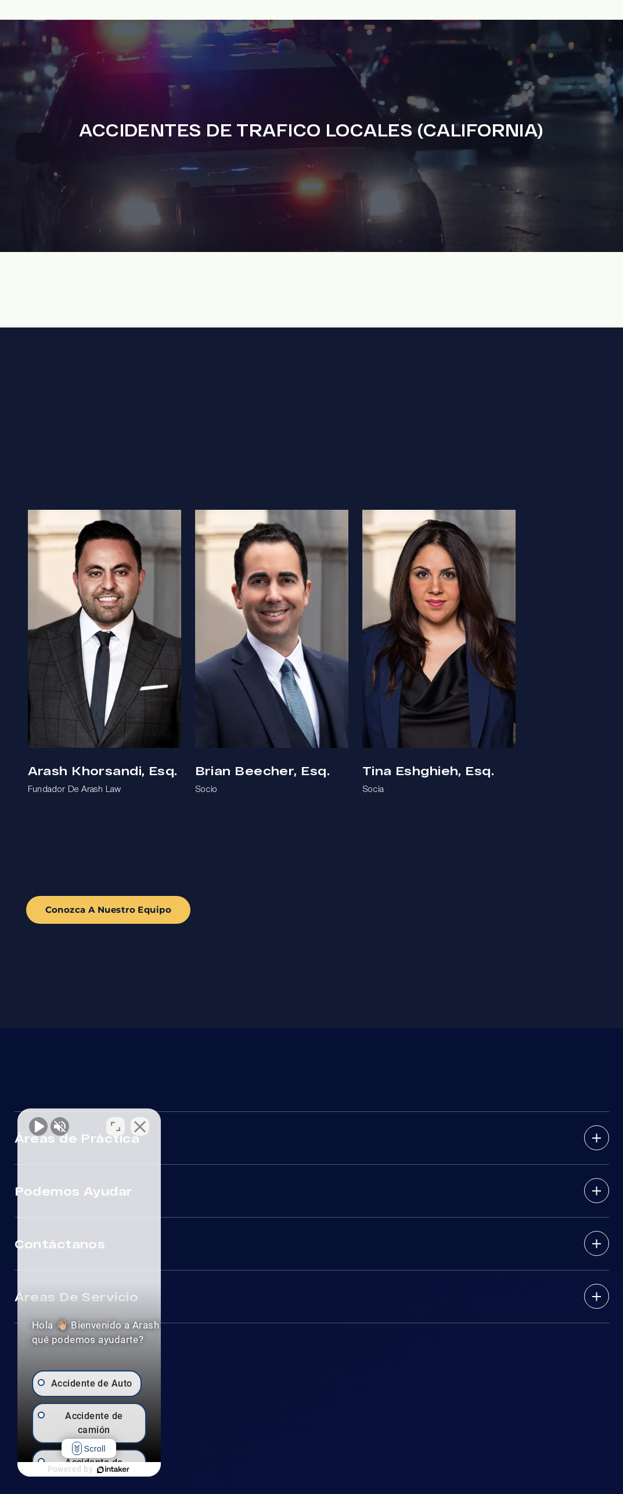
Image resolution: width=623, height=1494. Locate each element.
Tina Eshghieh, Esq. (428, 770)
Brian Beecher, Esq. (262, 770)
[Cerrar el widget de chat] (205, 1123)
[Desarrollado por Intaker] (146, 1469)
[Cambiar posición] (181, 1123)
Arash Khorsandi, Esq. (103, 770)
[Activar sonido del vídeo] (38, 1123)
